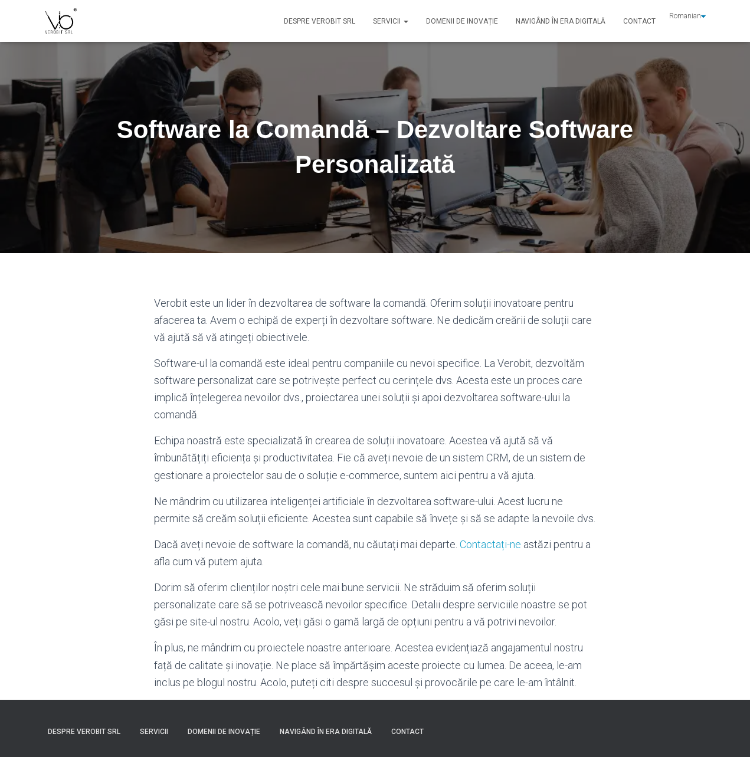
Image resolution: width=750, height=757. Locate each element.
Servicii (390, 21)
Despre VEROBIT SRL (319, 21)
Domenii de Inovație (462, 21)
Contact (639, 21)
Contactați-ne (490, 544)
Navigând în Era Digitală (560, 21)
